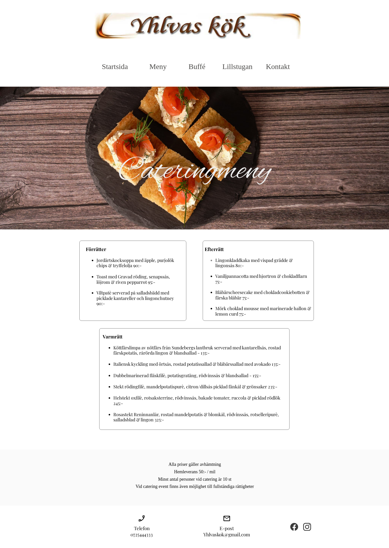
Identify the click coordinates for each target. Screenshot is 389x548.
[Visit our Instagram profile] (307, 527)
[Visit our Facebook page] (294, 527)
